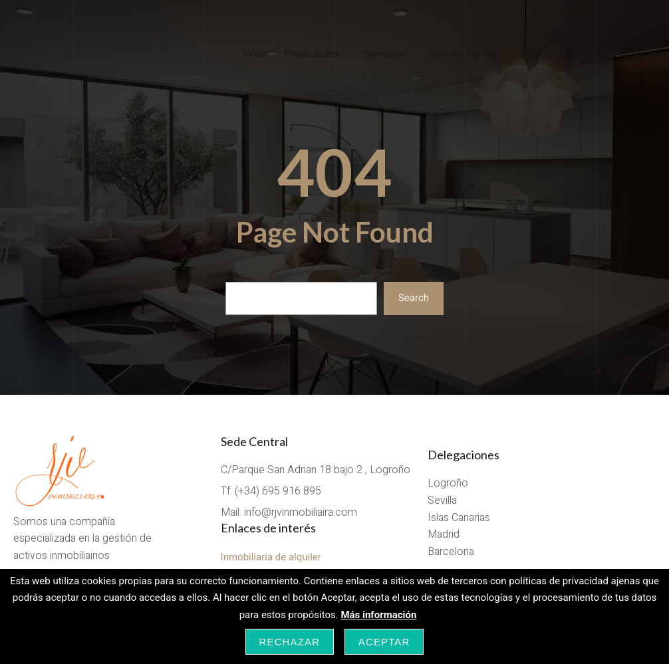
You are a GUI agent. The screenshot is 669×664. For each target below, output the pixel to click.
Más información (378, 615)
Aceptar (384, 641)
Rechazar (290, 641)
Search (413, 298)
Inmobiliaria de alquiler (271, 557)
